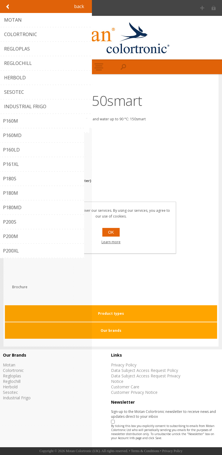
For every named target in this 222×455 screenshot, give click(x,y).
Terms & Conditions (145, 451)
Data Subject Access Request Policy (144, 370)
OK (111, 232)
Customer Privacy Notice (134, 392)
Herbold (10, 387)
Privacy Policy (123, 365)
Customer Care (125, 387)
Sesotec (10, 392)
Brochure (19, 286)
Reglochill (12, 381)
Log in (213, 8)
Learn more (111, 241)
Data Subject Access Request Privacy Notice (145, 378)
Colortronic (13, 370)
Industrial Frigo (17, 397)
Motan (9, 365)
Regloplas (12, 376)
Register (202, 8)
